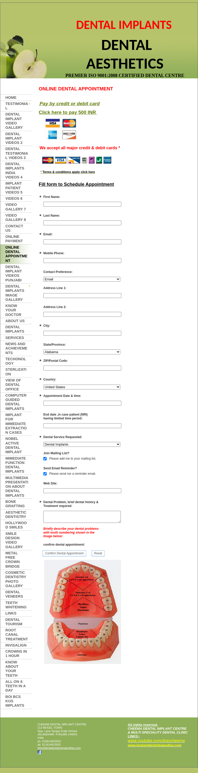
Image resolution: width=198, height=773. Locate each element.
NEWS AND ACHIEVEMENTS (16, 348)
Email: (48, 234)
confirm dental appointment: (64, 545)
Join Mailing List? (56, 453)
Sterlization (15, 371)
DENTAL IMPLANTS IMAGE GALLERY (14, 293)
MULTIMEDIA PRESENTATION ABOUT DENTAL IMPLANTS (16, 486)
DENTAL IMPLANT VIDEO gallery (14, 121)
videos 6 (13, 198)
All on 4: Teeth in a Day (15, 686)
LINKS (10, 613)
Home (10, 98)
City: (46, 325)
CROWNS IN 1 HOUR (16, 653)
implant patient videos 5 (13, 187)
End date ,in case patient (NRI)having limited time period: (65, 416)
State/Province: (54, 344)
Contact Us (14, 228)
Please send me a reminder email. (69, 473)
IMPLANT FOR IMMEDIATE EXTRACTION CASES (16, 424)
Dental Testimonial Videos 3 (16, 153)
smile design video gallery (14, 540)
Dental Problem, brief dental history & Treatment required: (70, 503)
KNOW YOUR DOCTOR (13, 310)
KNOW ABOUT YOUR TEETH (11, 668)
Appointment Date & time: (62, 396)
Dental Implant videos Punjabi (13, 273)
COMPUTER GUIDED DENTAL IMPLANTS (15, 402)
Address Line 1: (54, 288)
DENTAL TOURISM (13, 622)
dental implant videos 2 (13, 138)
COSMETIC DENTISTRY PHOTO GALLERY (15, 579)
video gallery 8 (15, 217)
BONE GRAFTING (15, 504)
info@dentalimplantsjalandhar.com (59, 747)
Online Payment (14, 239)
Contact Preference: (58, 272)
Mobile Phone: (53, 253)
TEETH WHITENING (15, 605)
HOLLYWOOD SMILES (16, 525)
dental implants (14, 329)
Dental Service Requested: (62, 437)
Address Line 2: (54, 307)
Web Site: (50, 483)
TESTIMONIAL (16, 106)
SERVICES (14, 338)
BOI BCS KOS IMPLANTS (14, 701)
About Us (15, 321)
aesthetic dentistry (15, 514)
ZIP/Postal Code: (55, 361)
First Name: (51, 197)
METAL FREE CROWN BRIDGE (12, 559)
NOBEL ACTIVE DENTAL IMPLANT (13, 445)
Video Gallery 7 (15, 207)
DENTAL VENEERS (14, 594)
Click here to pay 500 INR (68, 112)
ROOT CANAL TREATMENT (16, 634)
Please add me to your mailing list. (69, 458)
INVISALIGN (15, 645)
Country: (49, 379)
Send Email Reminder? (60, 468)
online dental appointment (16, 254)
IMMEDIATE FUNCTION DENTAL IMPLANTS (15, 465)
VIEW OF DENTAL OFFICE (13, 384)
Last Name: (51, 215)
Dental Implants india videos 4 (14, 170)
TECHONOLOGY (15, 361)
